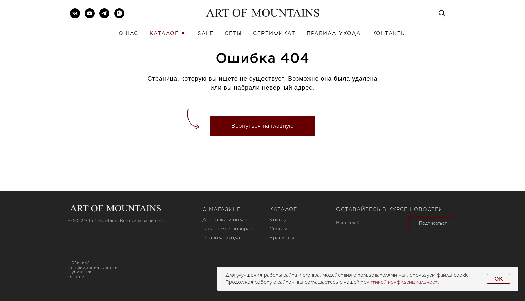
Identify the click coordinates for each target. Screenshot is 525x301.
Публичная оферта (80, 274)
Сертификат (274, 33)
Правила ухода (334, 33)
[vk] (75, 13)
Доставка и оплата (226, 219)
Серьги (278, 228)
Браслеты (281, 237)
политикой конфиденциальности (401, 282)
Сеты (233, 33)
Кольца (278, 219)
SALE (205, 33)
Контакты (389, 33)
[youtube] (90, 13)
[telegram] (104, 13)
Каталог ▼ (168, 33)
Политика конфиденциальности (93, 265)
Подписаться (433, 223)
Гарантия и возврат (227, 228)
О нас (128, 33)
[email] (370, 223)
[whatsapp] (119, 13)
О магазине (221, 209)
